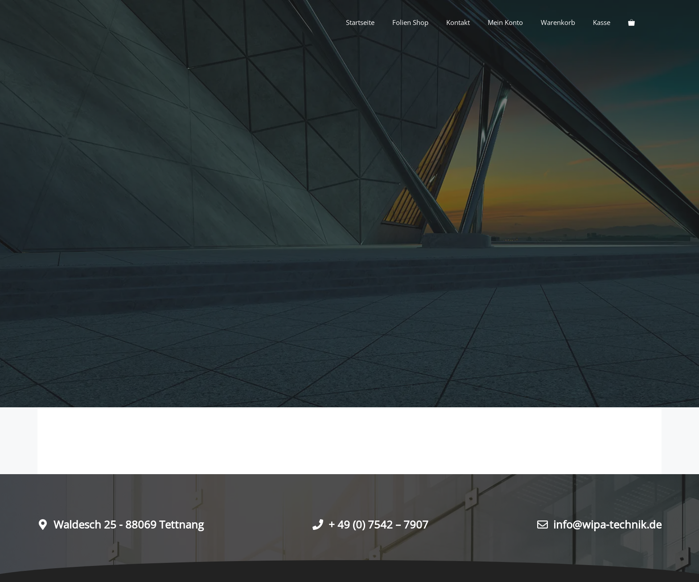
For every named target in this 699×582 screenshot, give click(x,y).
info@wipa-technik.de (607, 524)
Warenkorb (558, 22)
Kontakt (458, 22)
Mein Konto (505, 22)
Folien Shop (410, 22)
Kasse (601, 22)
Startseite (360, 22)
